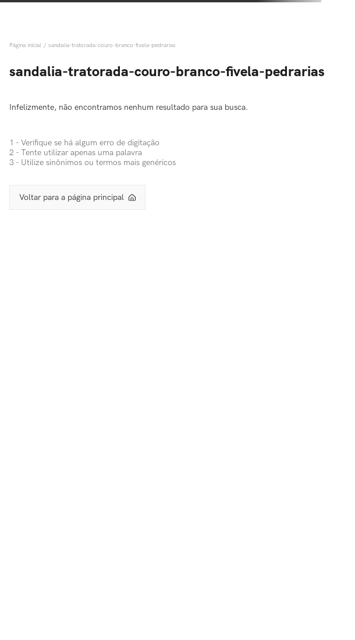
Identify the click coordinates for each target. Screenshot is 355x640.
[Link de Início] (26, 45)
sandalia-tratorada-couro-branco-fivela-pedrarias (112, 45)
